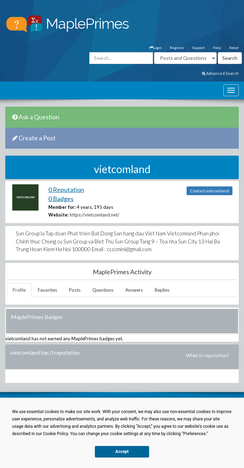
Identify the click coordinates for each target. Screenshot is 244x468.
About (234, 47)
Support (198, 47)
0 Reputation (66, 189)
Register (177, 47)
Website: (58, 215)
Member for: (62, 207)
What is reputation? (207, 355)
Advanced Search (220, 73)
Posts (75, 290)
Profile (19, 290)
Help (217, 47)
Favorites (47, 290)
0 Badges (61, 199)
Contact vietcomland (209, 190)
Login (155, 47)
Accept (122, 451)
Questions (102, 290)
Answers (134, 290)
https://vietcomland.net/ (94, 215)
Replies (162, 290)
